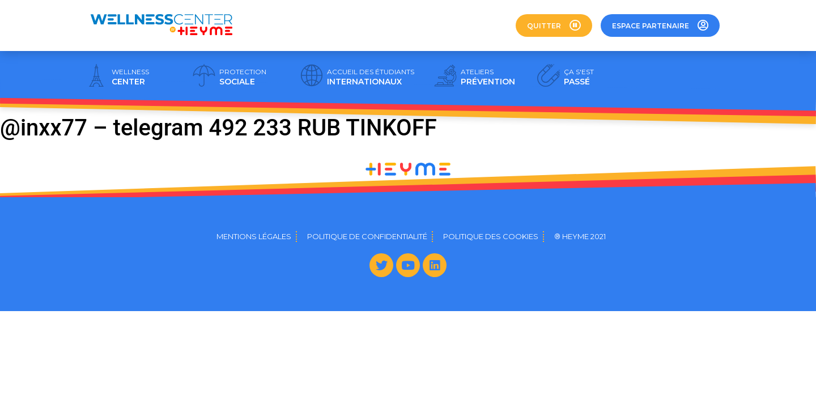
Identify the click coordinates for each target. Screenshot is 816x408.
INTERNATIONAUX (370, 77)
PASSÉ (579, 77)
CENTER (130, 77)
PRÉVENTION (488, 77)
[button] (554, 25)
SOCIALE (242, 77)
